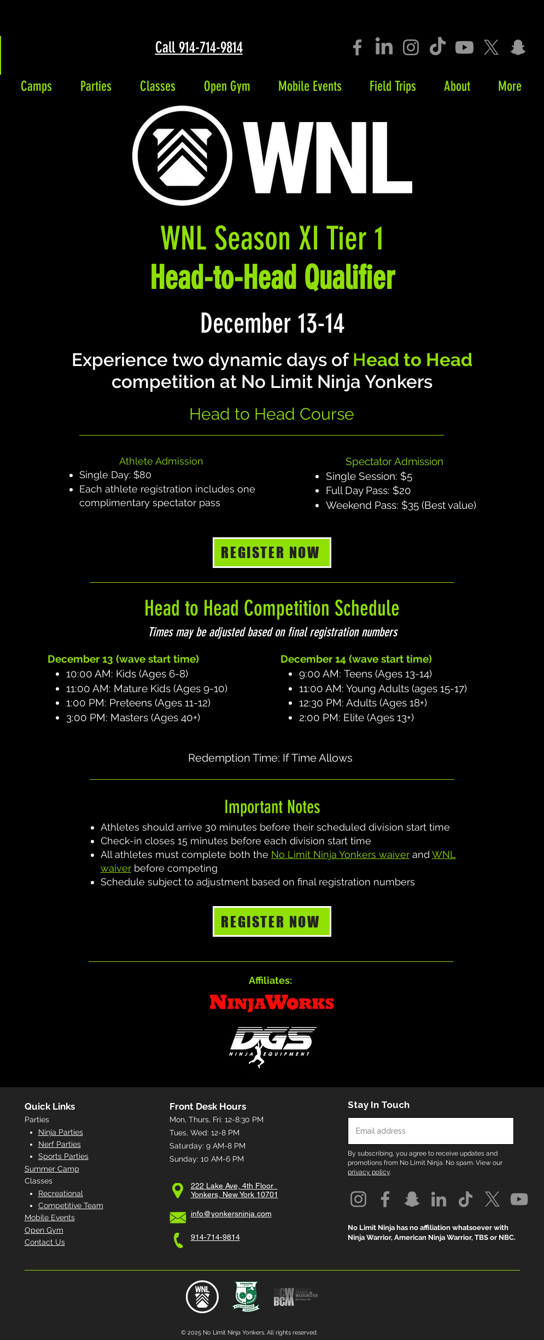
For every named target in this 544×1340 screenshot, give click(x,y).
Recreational (60, 1193)
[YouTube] (519, 1199)
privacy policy (369, 1172)
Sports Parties (63, 1156)
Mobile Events (50, 1217)
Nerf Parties (59, 1144)
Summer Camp (52, 1168)
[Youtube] (464, 47)
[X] (491, 47)
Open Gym (44, 1230)
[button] (36, 86)
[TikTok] (437, 47)
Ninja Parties (60, 1132)
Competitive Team (70, 1205)
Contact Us (45, 1242)
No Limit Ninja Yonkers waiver (340, 854)
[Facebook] (357, 47)
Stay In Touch (379, 1105)
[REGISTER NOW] (272, 552)
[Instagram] (411, 47)
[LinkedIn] (384, 47)
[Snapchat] (518, 47)
